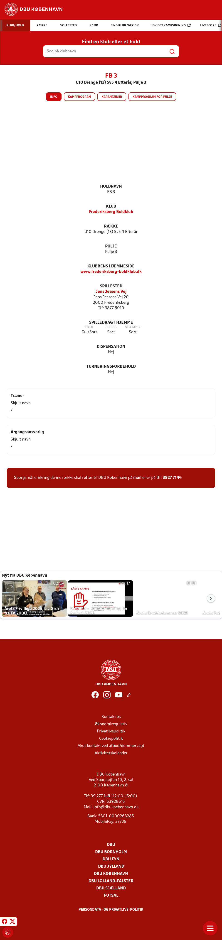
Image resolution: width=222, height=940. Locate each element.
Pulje (111, 246)
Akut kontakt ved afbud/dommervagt (111, 746)
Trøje (89, 327)
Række (111, 226)
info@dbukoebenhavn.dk (116, 807)
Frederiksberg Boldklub (111, 212)
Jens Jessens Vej (111, 292)
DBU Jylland (111, 867)
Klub (111, 206)
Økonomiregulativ (111, 724)
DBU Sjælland (111, 888)
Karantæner (111, 96)
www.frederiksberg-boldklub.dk (111, 272)
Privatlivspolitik (111, 731)
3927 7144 (172, 478)
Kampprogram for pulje (152, 96)
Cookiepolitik (111, 739)
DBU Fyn (111, 859)
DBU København (111, 874)
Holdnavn (111, 186)
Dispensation (111, 347)
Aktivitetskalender (111, 753)
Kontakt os (111, 717)
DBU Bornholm (111, 852)
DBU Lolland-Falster (111, 881)
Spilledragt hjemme (111, 323)
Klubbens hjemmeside (111, 266)
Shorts (111, 327)
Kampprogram (79, 96)
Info (53, 96)
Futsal (111, 896)
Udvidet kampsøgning (170, 25)
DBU (111, 845)
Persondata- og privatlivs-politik (111, 909)
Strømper (132, 327)
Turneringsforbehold (111, 367)
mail (137, 478)
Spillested (111, 286)
